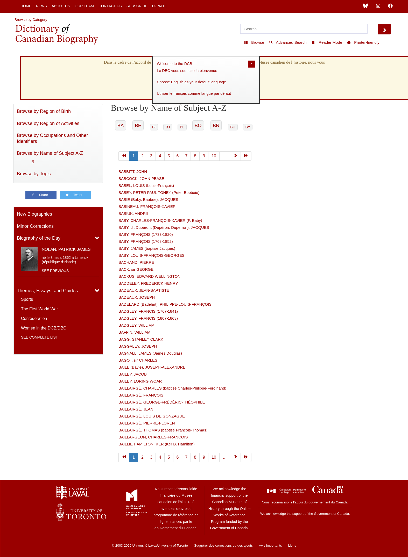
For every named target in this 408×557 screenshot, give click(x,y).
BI (154, 127)
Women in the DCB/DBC (43, 328)
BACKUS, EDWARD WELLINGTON (149, 276)
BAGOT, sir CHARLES (137, 360)
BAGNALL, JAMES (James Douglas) (150, 353)
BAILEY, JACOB (132, 374)
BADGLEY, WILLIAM (136, 325)
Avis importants (270, 545)
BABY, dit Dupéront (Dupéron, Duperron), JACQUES (163, 227)
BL (182, 127)
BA (120, 125)
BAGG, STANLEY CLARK (140, 339)
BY (247, 127)
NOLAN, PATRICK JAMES (66, 249)
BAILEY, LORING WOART (141, 381)
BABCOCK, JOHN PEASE (141, 178)
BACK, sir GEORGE (135, 269)
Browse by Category (31, 20)
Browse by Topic (34, 173)
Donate (159, 6)
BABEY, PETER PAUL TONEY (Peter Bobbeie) (158, 192)
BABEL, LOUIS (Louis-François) (146, 185)
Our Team (84, 6)
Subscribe (136, 6)
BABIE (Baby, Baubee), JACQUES (148, 199)
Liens (292, 545)
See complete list (39, 337)
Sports (27, 299)
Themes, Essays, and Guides (47, 290)
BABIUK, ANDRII (133, 213)
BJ (168, 127)
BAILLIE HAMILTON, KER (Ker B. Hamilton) (156, 444)
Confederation (34, 318)
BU (232, 127)
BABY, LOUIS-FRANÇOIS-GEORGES (151, 255)
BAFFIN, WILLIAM (134, 332)
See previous (55, 271)
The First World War (39, 309)
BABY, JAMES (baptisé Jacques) (146, 248)
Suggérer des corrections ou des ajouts (223, 545)
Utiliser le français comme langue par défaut (194, 93)
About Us (61, 6)
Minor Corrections (35, 226)
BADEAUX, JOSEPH (136, 297)
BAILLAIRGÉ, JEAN (135, 409)
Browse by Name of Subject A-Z (50, 153)
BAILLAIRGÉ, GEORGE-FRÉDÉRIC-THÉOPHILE (161, 402)
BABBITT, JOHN (132, 171)
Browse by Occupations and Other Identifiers (52, 138)
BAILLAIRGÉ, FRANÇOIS (140, 395)
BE (138, 125)
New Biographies (34, 214)
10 (214, 156)
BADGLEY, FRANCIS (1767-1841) (148, 311)
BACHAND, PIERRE (136, 262)
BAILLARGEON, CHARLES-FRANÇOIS (153, 437)
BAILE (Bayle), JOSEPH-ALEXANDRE (151, 367)
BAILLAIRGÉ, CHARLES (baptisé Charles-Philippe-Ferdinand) (172, 388)
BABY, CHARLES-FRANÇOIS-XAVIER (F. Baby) (160, 220)
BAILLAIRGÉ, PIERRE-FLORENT (147, 423)
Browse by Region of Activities (48, 123)
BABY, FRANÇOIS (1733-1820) (145, 234)
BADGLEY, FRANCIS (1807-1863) (148, 318)
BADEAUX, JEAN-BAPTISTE (143, 290)
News (41, 6)
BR (216, 125)
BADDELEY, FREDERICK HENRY (148, 283)
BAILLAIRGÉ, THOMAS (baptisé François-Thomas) (162, 430)
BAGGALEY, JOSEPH (137, 346)
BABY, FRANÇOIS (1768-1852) (145, 241)
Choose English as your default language (191, 82)
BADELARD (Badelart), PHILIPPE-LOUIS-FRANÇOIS (165, 304)
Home (25, 6)
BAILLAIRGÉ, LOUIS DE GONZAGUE (151, 416)
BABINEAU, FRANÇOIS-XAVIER (147, 206)
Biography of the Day (38, 238)
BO (198, 125)
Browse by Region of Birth (44, 111)
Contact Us (110, 6)
